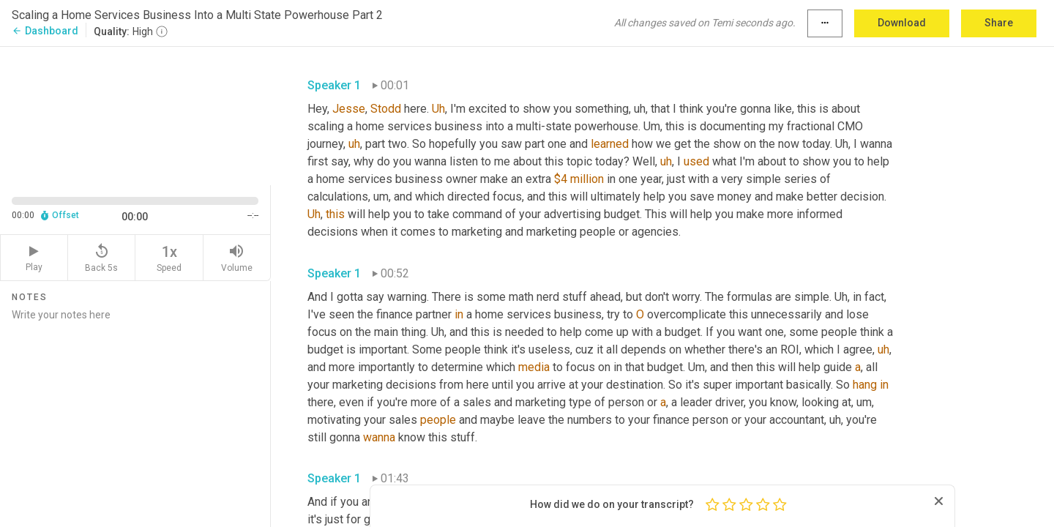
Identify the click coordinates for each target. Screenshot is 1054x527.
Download (902, 23)
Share (998, 23)
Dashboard (45, 31)
